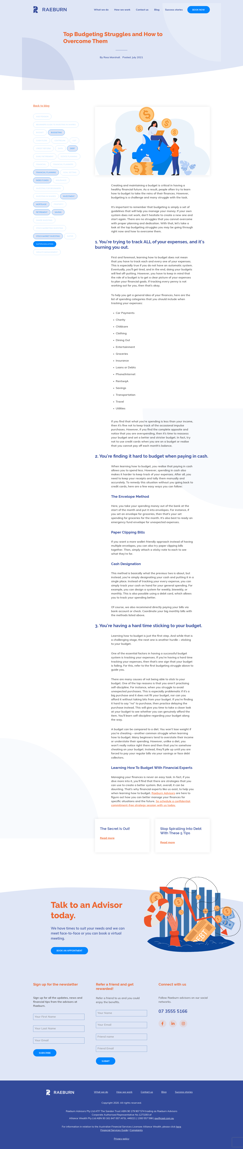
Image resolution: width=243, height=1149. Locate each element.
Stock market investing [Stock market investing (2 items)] (48, 236)
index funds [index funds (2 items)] (42, 180)
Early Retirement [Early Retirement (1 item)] (44, 157)
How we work (122, 10)
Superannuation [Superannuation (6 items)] (44, 244)
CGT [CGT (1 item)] (74, 141)
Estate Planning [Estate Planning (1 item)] (69, 157)
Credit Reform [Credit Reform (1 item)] (43, 149)
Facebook (162, 1024)
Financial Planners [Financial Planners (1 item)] (63, 164)
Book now (198, 10)
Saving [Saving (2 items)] (58, 212)
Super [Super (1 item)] (70, 236)
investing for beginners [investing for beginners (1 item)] (48, 188)
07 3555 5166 (173, 1012)
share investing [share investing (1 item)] (44, 220)
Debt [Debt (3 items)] (72, 149)
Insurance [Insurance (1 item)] (61, 180)
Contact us (142, 10)
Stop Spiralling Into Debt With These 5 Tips (180, 831)
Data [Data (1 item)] (60, 149)
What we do (101, 10)
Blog (156, 10)
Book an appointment (69, 951)
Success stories (174, 10)
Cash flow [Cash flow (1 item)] (41, 141)
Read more (107, 838)
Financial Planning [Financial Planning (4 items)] (46, 172)
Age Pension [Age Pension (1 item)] (42, 117)
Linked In (173, 1024)
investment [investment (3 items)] (69, 196)
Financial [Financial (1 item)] (41, 164)
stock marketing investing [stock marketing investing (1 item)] (49, 228)
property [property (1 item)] (58, 204)
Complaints (136, 1130)
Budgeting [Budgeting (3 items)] (56, 133)
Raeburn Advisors (50, 9)
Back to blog (41, 105)
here (178, 1127)
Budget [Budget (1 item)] (40, 133)
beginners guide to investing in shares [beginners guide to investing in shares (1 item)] (56, 125)
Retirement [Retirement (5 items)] (41, 212)
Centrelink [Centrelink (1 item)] (59, 141)
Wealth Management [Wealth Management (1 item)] (47, 252)
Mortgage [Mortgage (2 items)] (41, 204)
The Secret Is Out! (115, 829)
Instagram (183, 1024)
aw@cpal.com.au (164, 1118)
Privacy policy (121, 1139)
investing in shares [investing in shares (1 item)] (46, 196)
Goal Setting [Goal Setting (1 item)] (69, 172)
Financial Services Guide (114, 1130)
